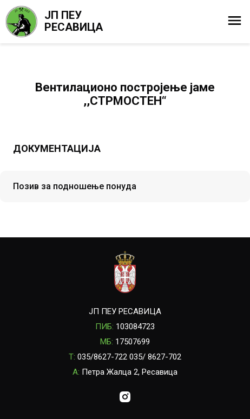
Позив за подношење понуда (74, 186)
